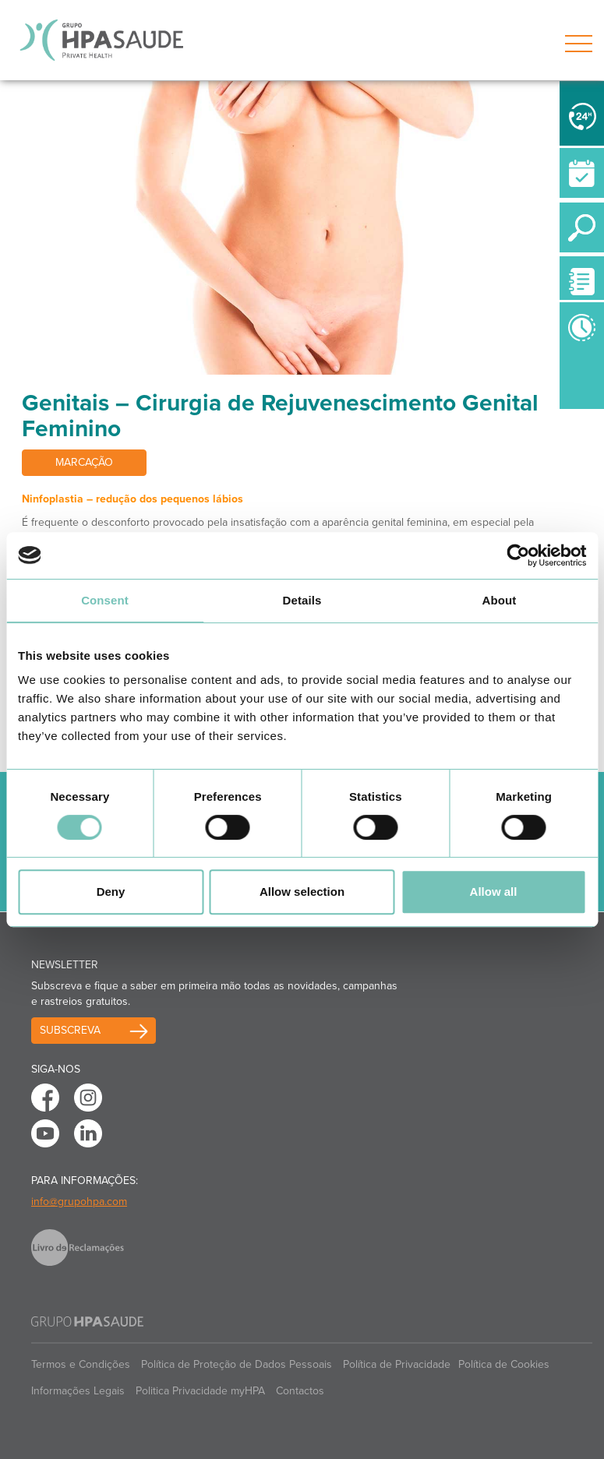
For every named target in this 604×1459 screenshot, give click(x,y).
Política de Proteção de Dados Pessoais (236, 1364)
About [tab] (499, 600)
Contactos (300, 1390)
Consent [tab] (105, 600)
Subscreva (70, 1030)
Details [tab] (302, 600)
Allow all (493, 891)
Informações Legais (78, 1390)
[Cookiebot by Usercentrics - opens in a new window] (518, 555)
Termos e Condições (80, 1364)
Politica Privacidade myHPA (200, 1390)
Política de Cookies (503, 1364)
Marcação (84, 462)
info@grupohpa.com (79, 1201)
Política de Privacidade (396, 1364)
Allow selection (302, 891)
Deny (111, 891)
